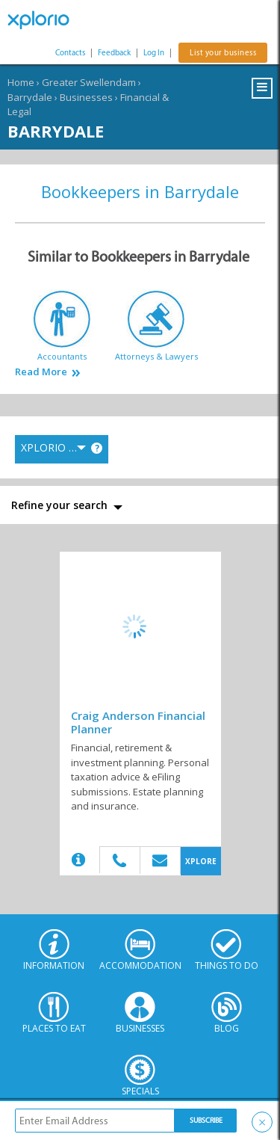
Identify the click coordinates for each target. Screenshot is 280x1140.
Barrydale (29, 97)
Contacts (70, 53)
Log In (153, 53)
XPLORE (201, 861)
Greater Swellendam (89, 82)
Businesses (86, 97)
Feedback (114, 53)
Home (20, 82)
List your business (223, 53)
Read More (41, 372)
